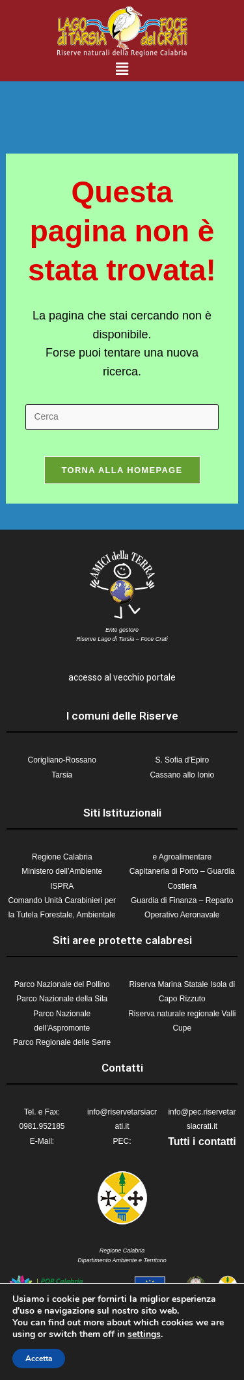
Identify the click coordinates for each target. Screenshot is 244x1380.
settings (144, 1334)
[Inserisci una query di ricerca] (121, 417)
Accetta (38, 1358)
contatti (217, 1141)
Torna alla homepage (122, 470)
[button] (122, 69)
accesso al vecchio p (110, 677)
